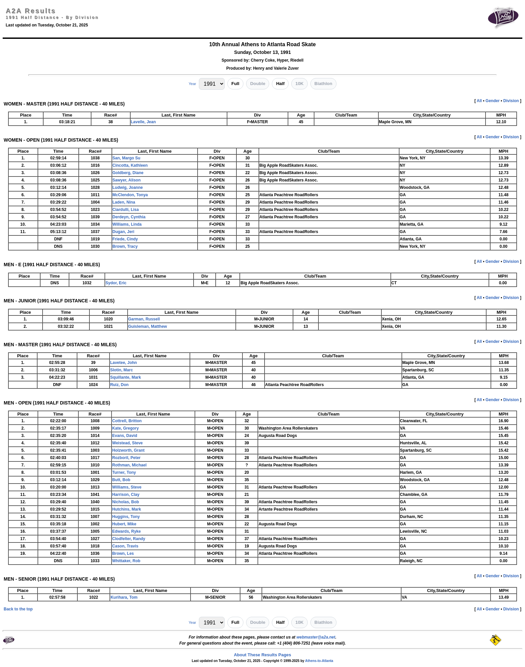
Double (257, 83)
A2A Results (31, 10)
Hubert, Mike (124, 524)
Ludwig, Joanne (127, 187)
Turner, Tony (124, 472)
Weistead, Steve (127, 443)
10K (299, 83)
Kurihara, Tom (123, 597)
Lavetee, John (123, 362)
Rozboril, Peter (126, 457)
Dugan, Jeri (123, 231)
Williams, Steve (126, 487)
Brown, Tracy (125, 246)
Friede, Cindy (125, 239)
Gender (492, 100)
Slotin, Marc (121, 370)
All (479, 100)
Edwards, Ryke (126, 531)
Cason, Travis (125, 546)
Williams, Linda (127, 224)
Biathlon (323, 83)
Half (280, 83)
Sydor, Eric (116, 283)
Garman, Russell (144, 319)
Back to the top (18, 609)
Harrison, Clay (125, 494)
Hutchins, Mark (126, 509)
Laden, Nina (123, 202)
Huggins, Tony (126, 516)
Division (511, 100)
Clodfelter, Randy (128, 538)
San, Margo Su (126, 158)
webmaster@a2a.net (315, 637)
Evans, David (124, 435)
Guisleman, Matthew (147, 326)
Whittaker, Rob (126, 561)
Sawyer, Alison (126, 180)
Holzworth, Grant (128, 450)
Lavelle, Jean (143, 122)
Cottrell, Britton (127, 421)
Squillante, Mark (125, 377)
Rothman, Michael (129, 465)
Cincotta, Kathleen (130, 165)
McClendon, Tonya (130, 195)
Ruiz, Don (119, 384)
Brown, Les (123, 553)
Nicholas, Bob (125, 502)
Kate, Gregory (125, 428)
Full (235, 83)
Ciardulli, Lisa (125, 209)
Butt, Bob (121, 479)
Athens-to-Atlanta (319, 661)
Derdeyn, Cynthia (129, 217)
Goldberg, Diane (128, 172)
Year (192, 84)
